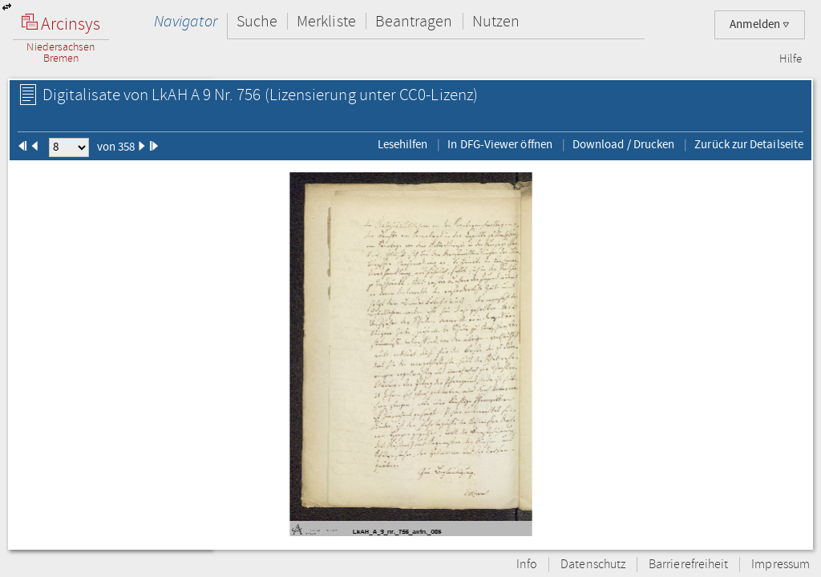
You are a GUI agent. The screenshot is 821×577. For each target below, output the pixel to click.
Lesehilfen (403, 144)
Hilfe (790, 59)
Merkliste (326, 21)
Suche (257, 21)
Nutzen (496, 21)
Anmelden (760, 24)
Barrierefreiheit (688, 564)
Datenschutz (592, 564)
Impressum (780, 564)
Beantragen (414, 21)
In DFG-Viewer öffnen (499, 144)
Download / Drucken (623, 144)
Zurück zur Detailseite (748, 144)
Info (526, 564)
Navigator (185, 21)
